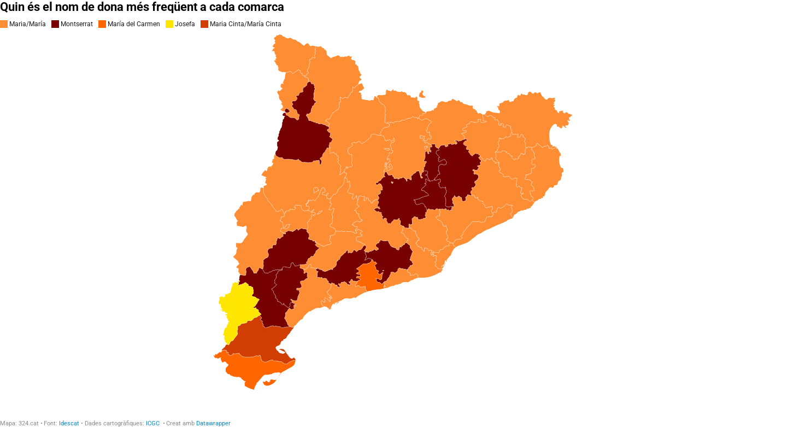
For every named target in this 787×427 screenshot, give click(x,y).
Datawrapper (213, 423)
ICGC (153, 423)
